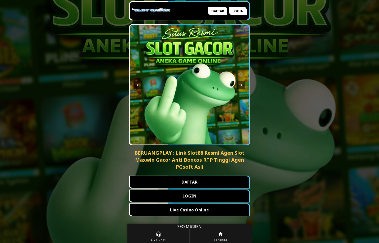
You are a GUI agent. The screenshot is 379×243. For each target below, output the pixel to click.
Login (237, 11)
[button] (138, 85)
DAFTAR (189, 182)
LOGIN (190, 196)
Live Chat (158, 236)
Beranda (220, 236)
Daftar (217, 11)
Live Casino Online (189, 210)
